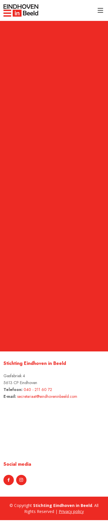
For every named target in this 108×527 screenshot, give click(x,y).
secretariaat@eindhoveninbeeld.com (47, 396)
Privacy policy (71, 511)
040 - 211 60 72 (38, 389)
